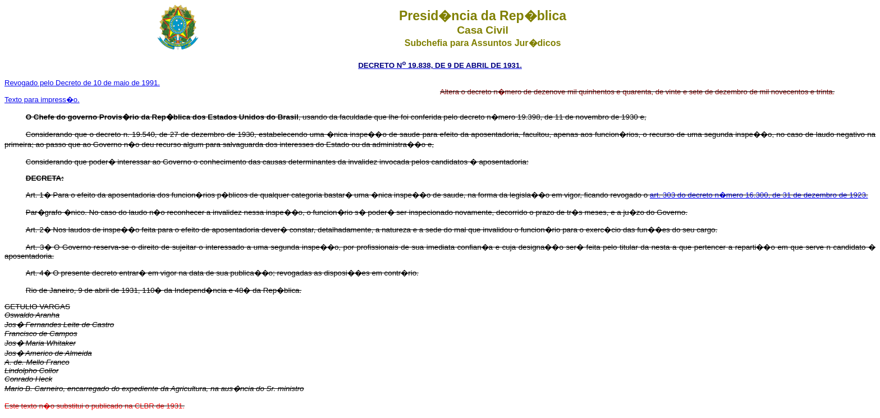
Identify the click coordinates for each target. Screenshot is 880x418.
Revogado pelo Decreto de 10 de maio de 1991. (82, 83)
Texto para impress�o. (42, 99)
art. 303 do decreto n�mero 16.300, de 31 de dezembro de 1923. (759, 195)
